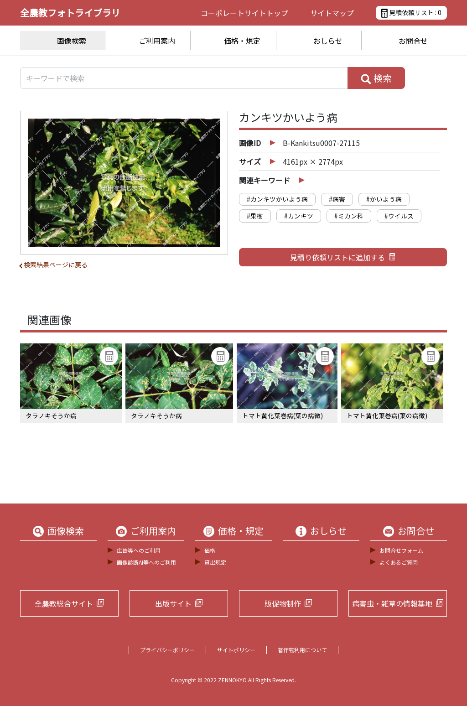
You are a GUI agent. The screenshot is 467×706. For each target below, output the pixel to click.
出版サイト (173, 603)
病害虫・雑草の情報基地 (392, 603)
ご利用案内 (157, 40)
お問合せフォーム (401, 550)
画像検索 (71, 40)
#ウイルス (399, 215)
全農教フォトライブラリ (70, 12)
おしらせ (327, 40)
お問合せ (413, 40)
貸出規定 (215, 562)
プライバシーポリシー (167, 650)
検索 (376, 78)
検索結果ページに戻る (56, 264)
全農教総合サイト (64, 603)
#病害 (337, 198)
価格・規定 (242, 40)
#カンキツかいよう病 (277, 198)
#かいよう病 (384, 198)
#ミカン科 (348, 215)
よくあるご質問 (398, 562)
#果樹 (255, 215)
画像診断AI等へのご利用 (146, 562)
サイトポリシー (236, 650)
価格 (209, 550)
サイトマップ (332, 12)
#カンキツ (298, 215)
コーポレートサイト (244, 12)
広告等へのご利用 (139, 550)
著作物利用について (302, 650)
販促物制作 (283, 603)
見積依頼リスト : (411, 13)
